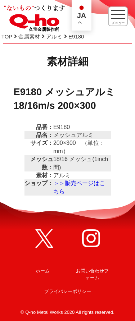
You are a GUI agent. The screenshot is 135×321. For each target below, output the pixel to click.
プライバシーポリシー (67, 291)
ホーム (43, 271)
